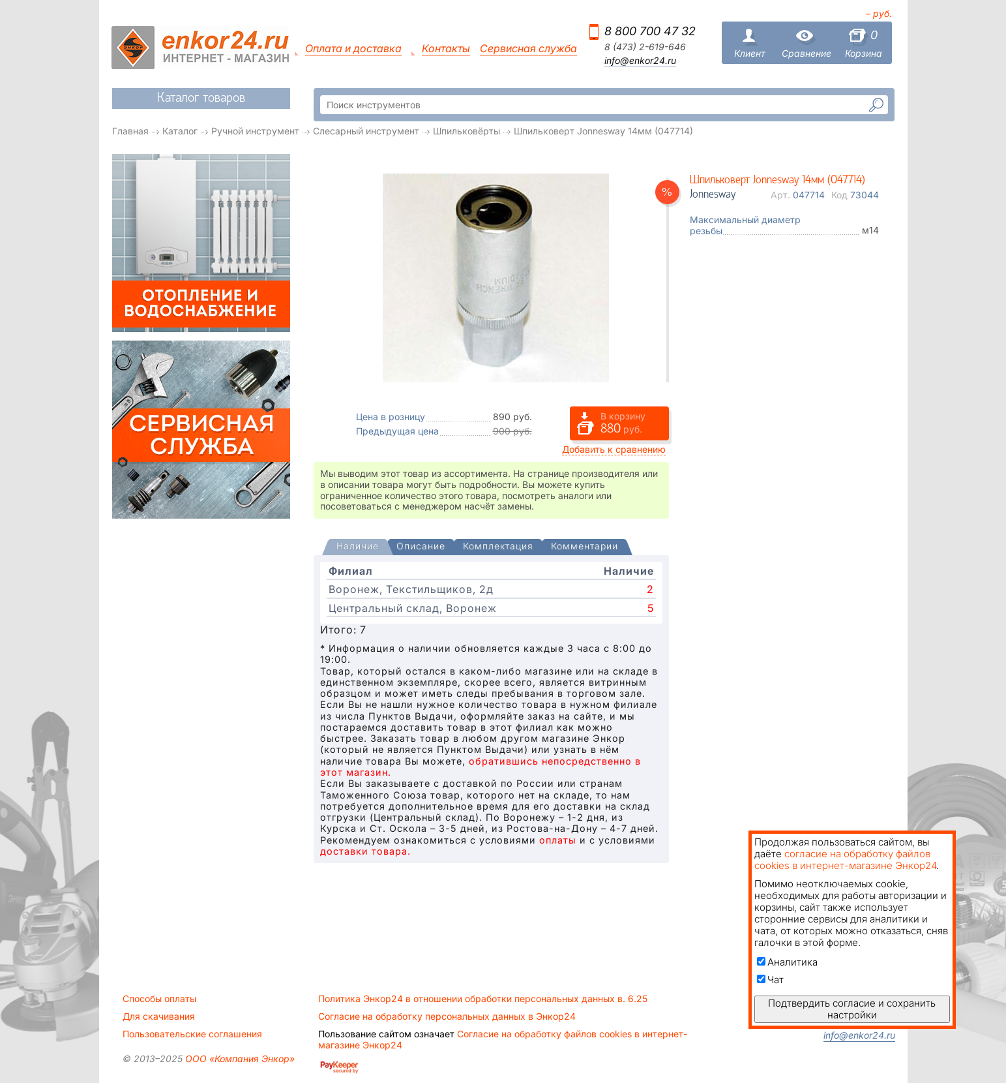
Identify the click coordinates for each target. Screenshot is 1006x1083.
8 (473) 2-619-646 (645, 47)
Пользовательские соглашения (192, 1034)
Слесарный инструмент (366, 130)
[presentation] (357, 547)
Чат (770, 979)
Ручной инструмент (255, 130)
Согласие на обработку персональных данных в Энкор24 (447, 1016)
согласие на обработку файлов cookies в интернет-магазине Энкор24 (845, 859)
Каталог (180, 130)
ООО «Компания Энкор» (239, 1058)
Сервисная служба (528, 48)
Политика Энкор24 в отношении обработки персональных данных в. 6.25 (482, 999)
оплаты (557, 840)
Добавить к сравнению (614, 449)
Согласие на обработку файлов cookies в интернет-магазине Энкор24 (502, 1039)
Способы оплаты (159, 999)
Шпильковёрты (466, 130)
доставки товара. (365, 851)
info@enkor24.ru (640, 60)
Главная (130, 130)
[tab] (357, 547)
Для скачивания (159, 1016)
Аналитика (787, 962)
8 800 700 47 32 (650, 31)
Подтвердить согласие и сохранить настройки (852, 1009)
